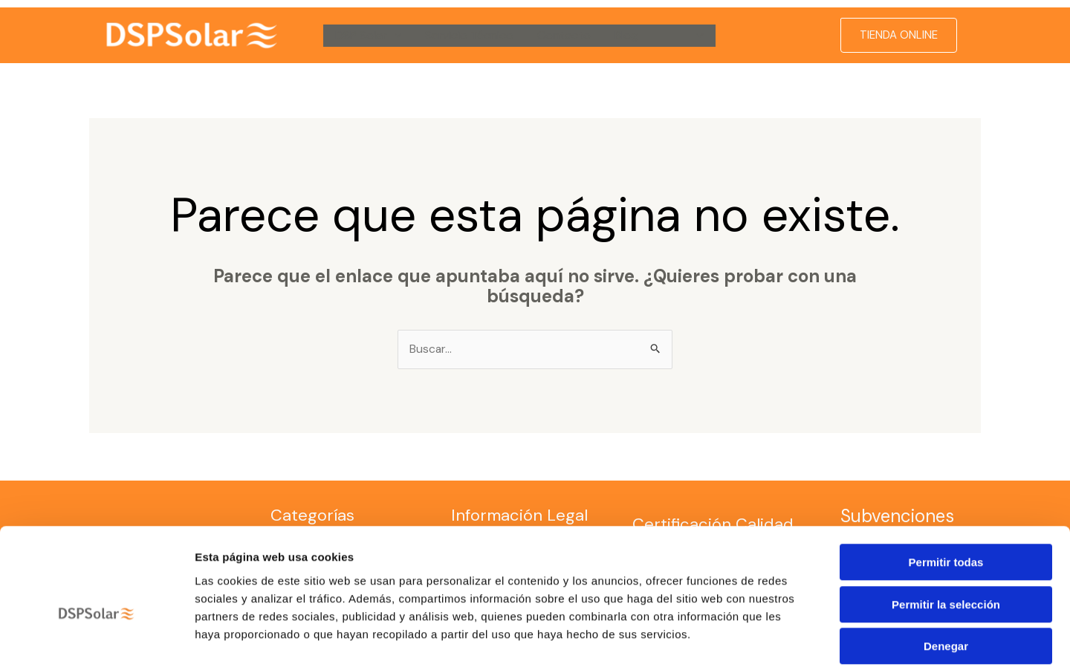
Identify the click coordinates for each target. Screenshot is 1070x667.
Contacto (564, 35)
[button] (394, 36)
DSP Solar (368, 36)
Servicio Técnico (469, 35)
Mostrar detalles (804, 637)
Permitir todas (946, 489)
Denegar (946, 573)
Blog (626, 35)
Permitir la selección (946, 531)
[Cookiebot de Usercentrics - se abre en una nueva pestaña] (96, 638)
